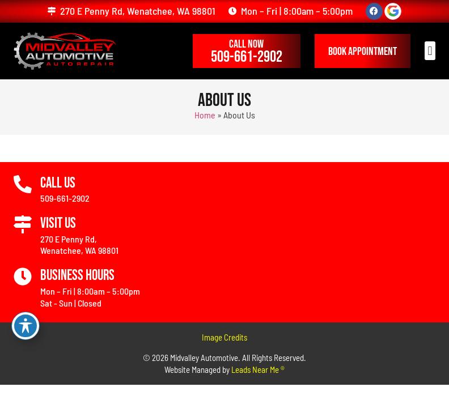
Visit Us (58, 223)
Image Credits (224, 337)
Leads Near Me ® (258, 369)
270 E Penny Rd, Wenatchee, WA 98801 (137, 11)
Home (204, 114)
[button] (430, 50)
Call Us (57, 183)
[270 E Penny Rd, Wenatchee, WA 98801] (52, 11)
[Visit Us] (23, 225)
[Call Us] (23, 185)
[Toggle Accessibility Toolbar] (25, 325)
